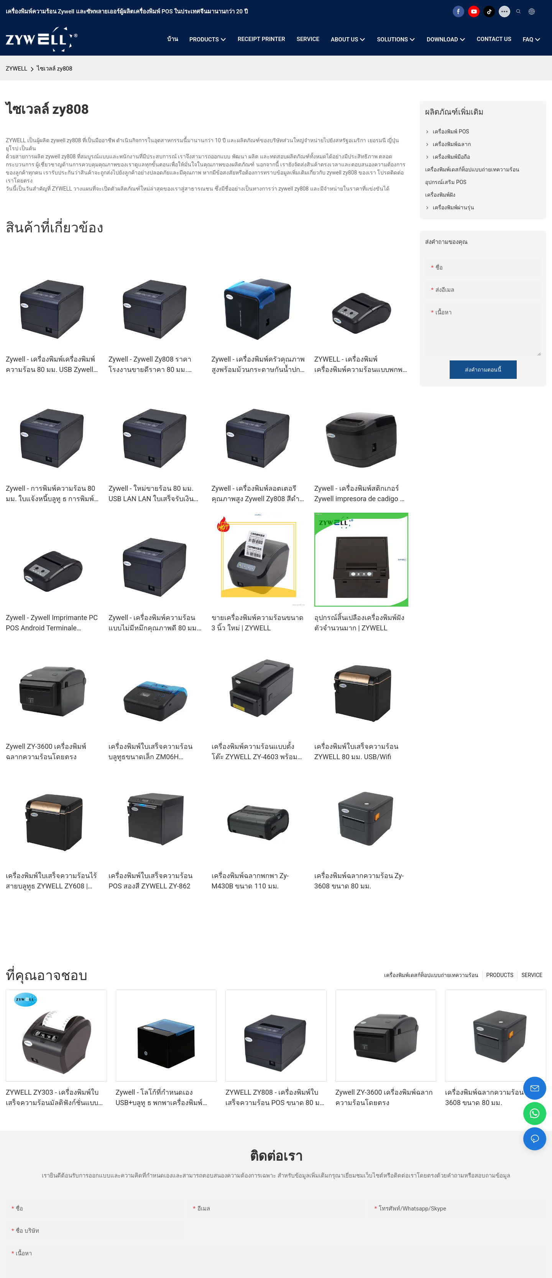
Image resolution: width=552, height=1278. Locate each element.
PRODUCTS (500, 975)
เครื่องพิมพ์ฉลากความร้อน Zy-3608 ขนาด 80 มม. (359, 881)
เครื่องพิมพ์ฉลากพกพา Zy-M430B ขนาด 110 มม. (250, 881)
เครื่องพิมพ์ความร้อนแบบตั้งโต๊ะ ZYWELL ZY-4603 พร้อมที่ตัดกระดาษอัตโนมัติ (257, 752)
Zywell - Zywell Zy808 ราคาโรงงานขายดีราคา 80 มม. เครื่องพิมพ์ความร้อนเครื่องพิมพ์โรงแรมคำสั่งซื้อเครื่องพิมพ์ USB (155, 365)
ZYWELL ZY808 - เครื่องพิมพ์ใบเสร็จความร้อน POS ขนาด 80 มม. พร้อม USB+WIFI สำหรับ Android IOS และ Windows (275, 1098)
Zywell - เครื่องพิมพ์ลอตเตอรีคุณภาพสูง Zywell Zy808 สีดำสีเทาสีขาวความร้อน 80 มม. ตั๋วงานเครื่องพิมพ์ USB (258, 494)
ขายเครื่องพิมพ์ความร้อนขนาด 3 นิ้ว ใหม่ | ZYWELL (258, 623)
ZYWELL (16, 68)
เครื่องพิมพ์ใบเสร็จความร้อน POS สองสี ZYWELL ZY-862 (150, 881)
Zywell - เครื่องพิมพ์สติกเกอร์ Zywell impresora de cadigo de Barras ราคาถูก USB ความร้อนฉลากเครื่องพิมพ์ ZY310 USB (360, 494)
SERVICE (531, 975)
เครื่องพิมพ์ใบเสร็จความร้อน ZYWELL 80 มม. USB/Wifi (356, 751)
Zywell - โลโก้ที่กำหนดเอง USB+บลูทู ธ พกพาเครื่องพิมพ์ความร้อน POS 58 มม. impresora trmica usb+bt (165, 1098)
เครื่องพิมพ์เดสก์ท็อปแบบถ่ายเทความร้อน (431, 975)
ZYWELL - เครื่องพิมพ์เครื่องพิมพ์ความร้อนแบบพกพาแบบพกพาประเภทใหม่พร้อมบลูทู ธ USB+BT (360, 365)
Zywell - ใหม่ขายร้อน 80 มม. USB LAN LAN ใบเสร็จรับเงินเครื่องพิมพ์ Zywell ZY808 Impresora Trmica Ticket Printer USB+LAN (151, 494)
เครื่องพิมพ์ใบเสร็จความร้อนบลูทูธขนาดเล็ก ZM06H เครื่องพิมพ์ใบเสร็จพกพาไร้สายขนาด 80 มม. (154, 752)
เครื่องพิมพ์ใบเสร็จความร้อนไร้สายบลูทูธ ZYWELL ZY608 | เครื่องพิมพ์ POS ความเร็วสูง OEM (51, 881)
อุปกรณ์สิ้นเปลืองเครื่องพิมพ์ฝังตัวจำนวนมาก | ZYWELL (359, 623)
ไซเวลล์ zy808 (54, 68)
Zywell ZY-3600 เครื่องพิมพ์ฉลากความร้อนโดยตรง (46, 751)
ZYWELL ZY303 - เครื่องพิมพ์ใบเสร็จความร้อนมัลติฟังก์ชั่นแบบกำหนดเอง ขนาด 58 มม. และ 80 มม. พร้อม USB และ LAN (54, 1098)
